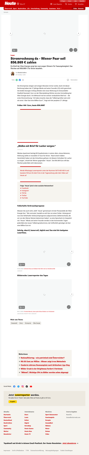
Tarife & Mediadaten (18, 450)
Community (44, 8)
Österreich (8, 8)
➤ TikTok (23, 193)
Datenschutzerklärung (37, 450)
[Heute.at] (10, 3)
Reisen (47, 431)
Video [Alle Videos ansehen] (75, 8)
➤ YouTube (24, 198)
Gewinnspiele (49, 417)
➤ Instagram (24, 191)
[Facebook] (20, 80)
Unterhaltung (35, 8)
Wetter (6, 431)
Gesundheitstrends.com (73, 417)
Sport (15, 8)
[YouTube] (31, 386)
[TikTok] (27, 386)
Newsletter (7, 434)
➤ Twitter (23, 195)
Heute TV (28, 434)
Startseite (6, 12)
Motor (47, 428)
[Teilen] (23, 80)
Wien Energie (36, 323)
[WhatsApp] (17, 80)
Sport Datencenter (51, 415)
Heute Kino (28, 431)
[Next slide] (78, 33)
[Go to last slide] (10, 33)
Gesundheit (49, 423)
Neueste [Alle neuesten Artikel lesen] (81, 8)
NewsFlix (69, 415)
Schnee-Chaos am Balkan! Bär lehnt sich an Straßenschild (39, 268)
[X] (18, 386)
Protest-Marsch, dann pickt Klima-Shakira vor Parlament (39, 311)
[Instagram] (23, 386)
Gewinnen (52, 8)
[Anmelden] (79, 4)
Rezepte (48, 420)
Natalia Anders (22, 72)
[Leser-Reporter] (56, 4)
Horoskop (28, 426)
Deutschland (8, 420)
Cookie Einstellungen (66, 450)
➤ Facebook (24, 188)
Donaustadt (14, 323)
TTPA (27, 450)
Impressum (7, 450)
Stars (26, 415)
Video (47, 434)
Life (28, 8)
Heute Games (29, 428)
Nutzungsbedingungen (52, 450)
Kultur (27, 420)
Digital (27, 423)
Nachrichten (22, 8)
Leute (26, 417)
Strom (21, 323)
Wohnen (48, 426)
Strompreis (28, 323)
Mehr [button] (58, 8)
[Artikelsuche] (68, 4)
